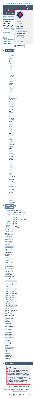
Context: (8, 223)
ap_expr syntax (9, 246)
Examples (19, 23)
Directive (9, 207)
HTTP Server (11, 16)
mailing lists (10, 383)
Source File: (6, 41)
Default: (8, 221)
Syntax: (8, 214)
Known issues (20, 35)
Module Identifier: (8, 39)
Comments (20, 41)
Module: (8, 227)
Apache (5, 16)
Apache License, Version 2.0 (20, 391)
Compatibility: (7, 43)
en (11, 29)
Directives (16, 3)
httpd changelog (21, 33)
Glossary (25, 3)
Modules (11, 3)
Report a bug (20, 37)
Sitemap (31, 3)
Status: (5, 38)
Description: (6, 32)
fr (13, 29)
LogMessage (19, 28)
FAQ (21, 3)
